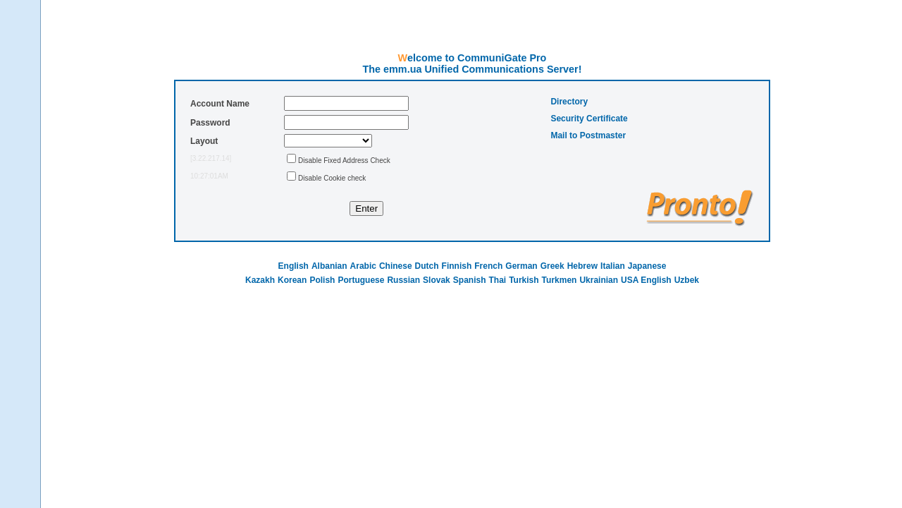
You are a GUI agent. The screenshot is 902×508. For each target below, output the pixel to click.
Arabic (363, 266)
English (293, 266)
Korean (292, 280)
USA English (646, 280)
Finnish (457, 266)
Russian (403, 280)
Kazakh (260, 280)
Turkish (523, 280)
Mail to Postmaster (588, 135)
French (488, 266)
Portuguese (361, 280)
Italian (612, 266)
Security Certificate (588, 118)
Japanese (647, 266)
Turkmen (559, 280)
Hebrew (582, 266)
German (521, 266)
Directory (569, 102)
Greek (552, 266)
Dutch (427, 266)
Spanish (469, 280)
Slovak (436, 280)
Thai (497, 280)
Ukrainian (598, 280)
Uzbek (686, 280)
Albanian (329, 266)
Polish (322, 280)
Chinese (395, 266)
